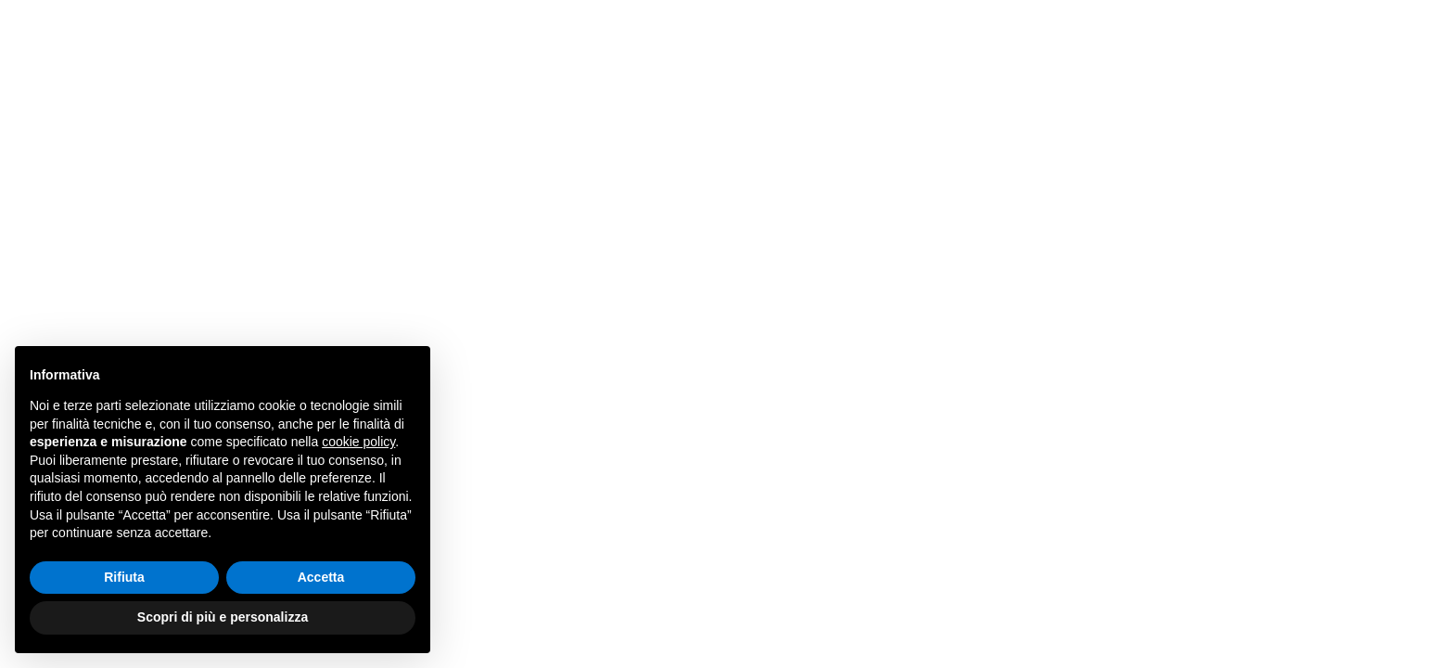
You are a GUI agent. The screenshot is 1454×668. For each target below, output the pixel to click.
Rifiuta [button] (124, 577)
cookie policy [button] (358, 441)
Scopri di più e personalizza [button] (222, 617)
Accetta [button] (321, 577)
